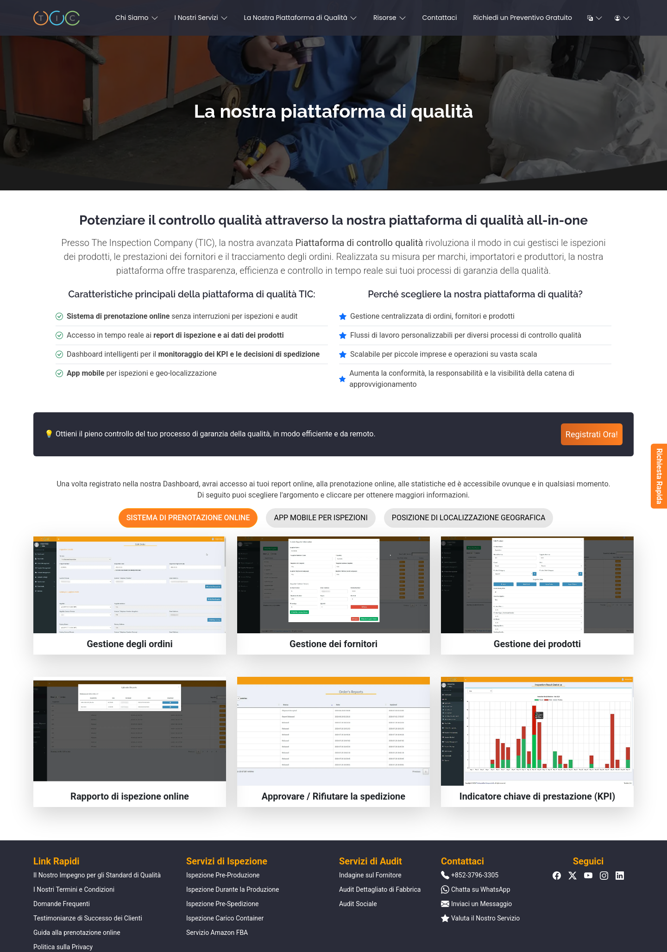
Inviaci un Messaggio (481, 904)
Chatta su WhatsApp (480, 889)
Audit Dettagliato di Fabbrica (380, 889)
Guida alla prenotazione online (76, 932)
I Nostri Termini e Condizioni (73, 889)
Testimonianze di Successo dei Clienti (87, 918)
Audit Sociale (358, 904)
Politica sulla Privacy (63, 947)
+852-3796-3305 (474, 875)
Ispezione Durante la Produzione (232, 889)
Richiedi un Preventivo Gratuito (522, 17)
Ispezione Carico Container (225, 918)
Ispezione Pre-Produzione (223, 875)
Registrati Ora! (592, 434)
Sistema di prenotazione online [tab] (188, 517)
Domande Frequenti (61, 904)
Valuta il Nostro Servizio (485, 918)
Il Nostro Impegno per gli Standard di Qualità (97, 875)
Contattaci (439, 17)
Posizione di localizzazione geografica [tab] (469, 517)
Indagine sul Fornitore (370, 875)
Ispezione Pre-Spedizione (222, 904)
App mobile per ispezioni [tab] (320, 517)
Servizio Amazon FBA (217, 932)
